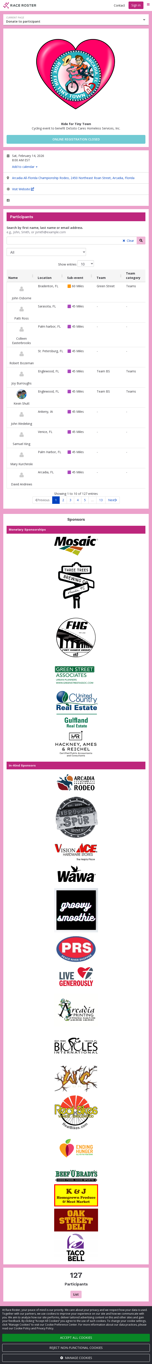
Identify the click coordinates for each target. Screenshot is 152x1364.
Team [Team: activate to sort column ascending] (101, 278)
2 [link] (63, 500)
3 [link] (70, 500)
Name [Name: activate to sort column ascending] (13, 278)
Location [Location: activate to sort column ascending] (45, 278)
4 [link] (78, 500)
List (76, 1294)
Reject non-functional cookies (76, 1348)
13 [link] (101, 500)
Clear (128, 240)
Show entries (76, 263)
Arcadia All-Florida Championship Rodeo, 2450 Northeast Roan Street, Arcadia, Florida (73, 178)
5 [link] (85, 500)
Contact (119, 5)
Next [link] (111, 500)
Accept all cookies (76, 1337)
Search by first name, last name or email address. (45, 228)
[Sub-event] (46, 252)
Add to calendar (25, 167)
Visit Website (23, 189)
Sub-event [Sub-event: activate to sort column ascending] (75, 278)
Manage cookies (76, 1358)
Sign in (136, 5)
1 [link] (56, 500)
